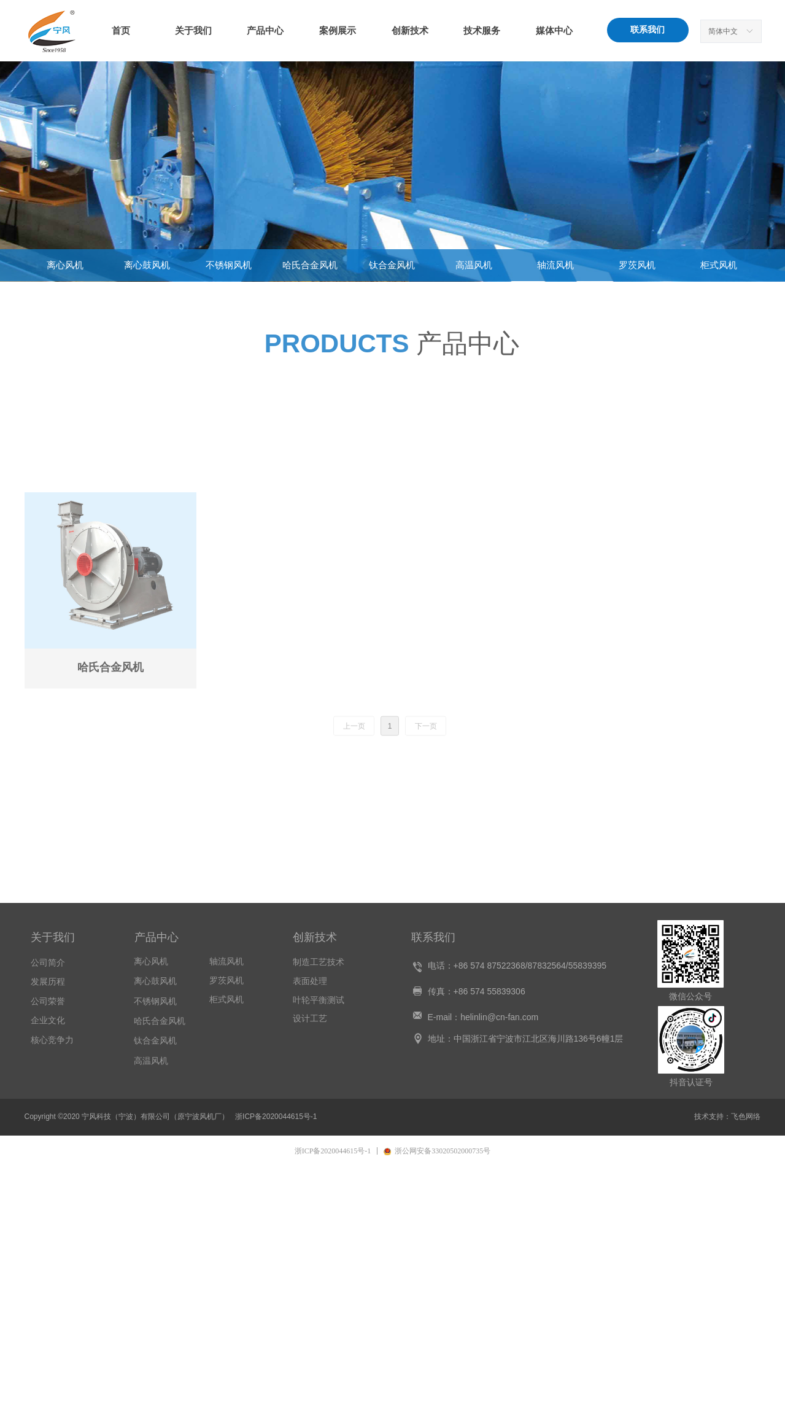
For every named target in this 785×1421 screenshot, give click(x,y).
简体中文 (723, 31)
